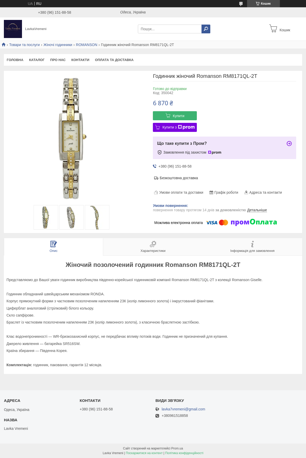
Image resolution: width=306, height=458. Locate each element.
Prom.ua (177, 448)
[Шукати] (205, 29)
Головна (15, 60)
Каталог (36, 60)
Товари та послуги (24, 45)
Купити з (178, 127)
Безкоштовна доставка (179, 178)
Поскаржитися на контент (144, 453)
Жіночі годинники (57, 45)
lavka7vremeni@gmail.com (183, 409)
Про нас (57, 60)
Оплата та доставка (114, 60)
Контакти (80, 60)
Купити (178, 116)
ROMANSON (86, 45)
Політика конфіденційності (184, 453)
